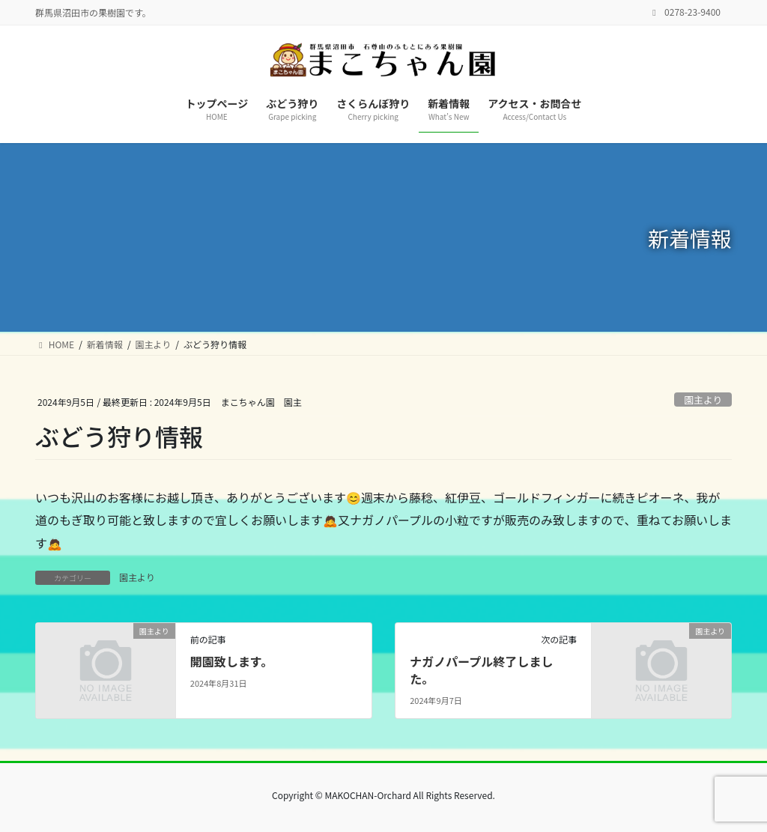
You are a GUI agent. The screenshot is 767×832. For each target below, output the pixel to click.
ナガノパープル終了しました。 (481, 669)
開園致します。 (231, 661)
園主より (703, 399)
